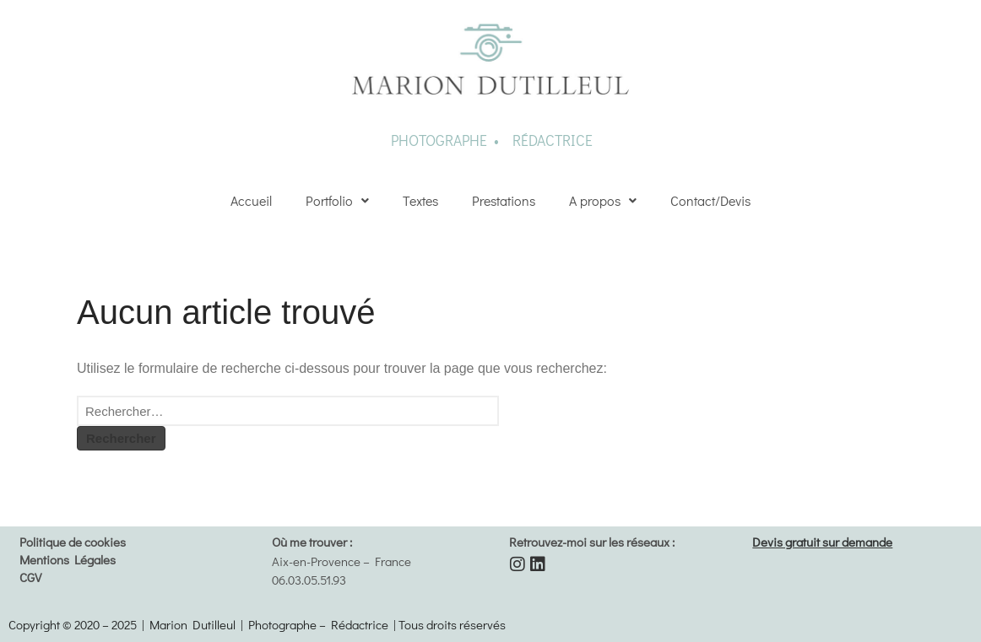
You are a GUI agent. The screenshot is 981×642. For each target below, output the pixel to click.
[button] (337, 200)
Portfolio (337, 200)
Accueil (251, 200)
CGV (30, 577)
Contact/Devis (710, 200)
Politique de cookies (72, 541)
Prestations (503, 200)
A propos (603, 200)
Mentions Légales (67, 559)
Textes (420, 200)
